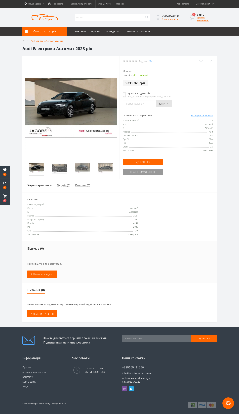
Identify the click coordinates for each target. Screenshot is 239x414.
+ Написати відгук (42, 274)
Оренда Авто (104, 3)
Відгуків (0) (63, 185)
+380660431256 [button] (133, 367)
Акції (25, 386)
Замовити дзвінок (170, 19)
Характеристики (39, 185)
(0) (150, 61)
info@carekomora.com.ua (137, 373)
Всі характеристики (202, 115)
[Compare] (211, 61)
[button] (5, 198)
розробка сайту (42, 403)
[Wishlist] (201, 61)
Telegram (131, 389)
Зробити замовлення (203, 19)
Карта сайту (29, 381)
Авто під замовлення (34, 372)
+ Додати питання (42, 314)
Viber (124, 389)
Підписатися (204, 338)
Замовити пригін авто (81, 3)
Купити (163, 103)
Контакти (80, 31)
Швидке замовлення (143, 171)
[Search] (146, 17)
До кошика (143, 162)
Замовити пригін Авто (140, 31)
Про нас (120, 3)
